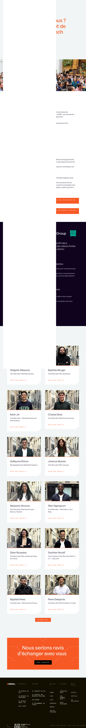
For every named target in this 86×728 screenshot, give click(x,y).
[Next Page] (43, 620)
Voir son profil (17, 380)
